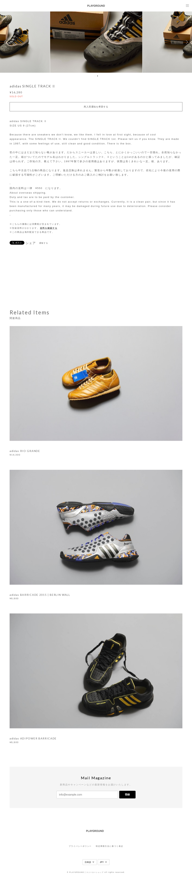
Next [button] (186, 42)
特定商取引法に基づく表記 (109, 846)
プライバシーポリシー (80, 846)
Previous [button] (6, 42)
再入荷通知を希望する (96, 106)
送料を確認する (48, 228)
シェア (31, 243)
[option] (96, 42)
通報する (43, 243)
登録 (127, 794)
